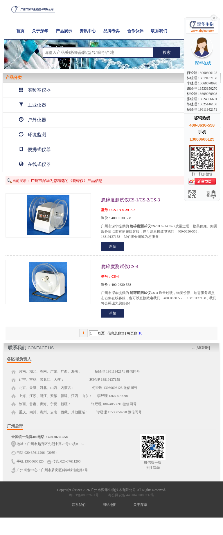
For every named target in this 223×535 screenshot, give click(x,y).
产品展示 (64, 31)
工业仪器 (32, 104)
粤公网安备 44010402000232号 (129, 495)
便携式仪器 (35, 149)
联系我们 (159, 31)
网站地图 (109, 505)
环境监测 (32, 134)
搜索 (167, 52)
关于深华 (40, 31)
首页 (20, 31)
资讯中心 (88, 31)
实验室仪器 (35, 90)
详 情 (112, 247)
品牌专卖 (111, 31)
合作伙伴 (135, 31)
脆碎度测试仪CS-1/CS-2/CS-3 (130, 199)
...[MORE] (201, 347)
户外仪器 (32, 119)
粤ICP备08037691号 (84, 495)
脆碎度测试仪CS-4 (120, 266)
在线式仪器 (35, 164)
